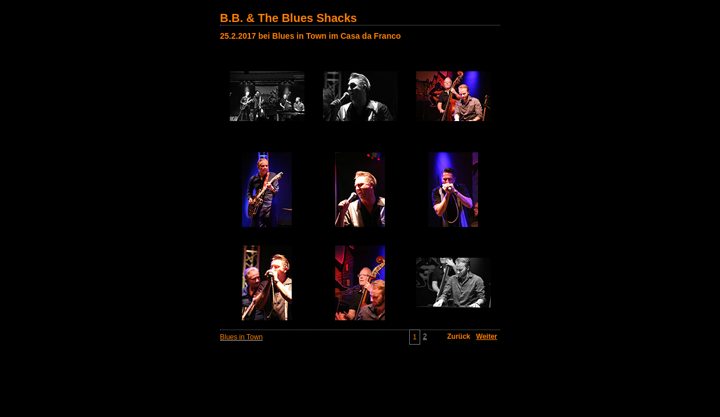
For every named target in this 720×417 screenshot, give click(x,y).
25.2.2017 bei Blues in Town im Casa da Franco (310, 36)
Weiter (486, 336)
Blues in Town (241, 337)
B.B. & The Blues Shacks (288, 18)
